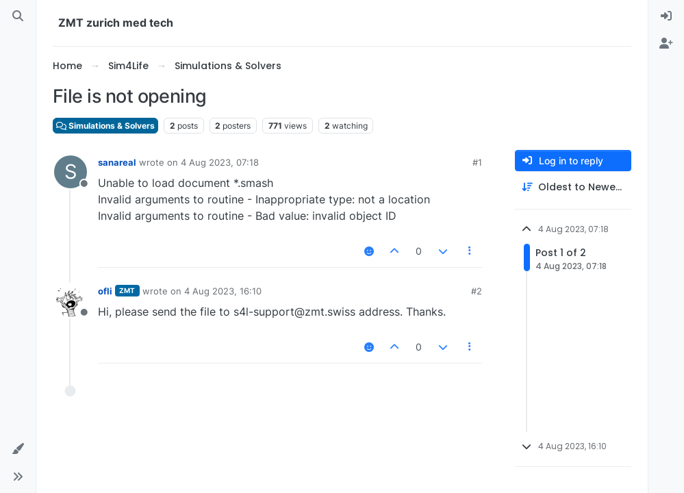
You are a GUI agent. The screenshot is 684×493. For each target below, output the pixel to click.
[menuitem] (666, 16)
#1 (477, 162)
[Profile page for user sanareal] (70, 171)
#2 (476, 291)
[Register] (666, 44)
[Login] (666, 16)
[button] (17, 449)
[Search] (17, 16)
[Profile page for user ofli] (70, 300)
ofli (105, 291)
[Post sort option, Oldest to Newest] (573, 187)
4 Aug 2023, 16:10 (223, 291)
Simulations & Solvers (105, 126)
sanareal (117, 162)
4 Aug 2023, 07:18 (220, 162)
